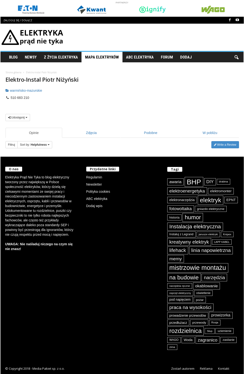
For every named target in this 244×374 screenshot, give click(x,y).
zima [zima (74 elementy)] (172, 347)
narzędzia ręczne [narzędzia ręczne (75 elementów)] (179, 285)
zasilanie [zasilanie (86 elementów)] (228, 340)
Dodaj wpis (94, 206)
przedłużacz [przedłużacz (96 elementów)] (178, 323)
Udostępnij (17, 117)
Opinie (34, 133)
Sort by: (35, 144)
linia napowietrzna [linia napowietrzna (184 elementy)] (211, 250)
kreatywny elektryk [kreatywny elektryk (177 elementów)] (189, 242)
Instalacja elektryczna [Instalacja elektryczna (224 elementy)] (195, 227)
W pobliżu (210, 133)
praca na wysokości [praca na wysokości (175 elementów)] (190, 307)
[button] (236, 57)
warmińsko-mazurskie (23, 90)
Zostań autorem (182, 368)
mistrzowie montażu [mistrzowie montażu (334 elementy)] (197, 267)
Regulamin (94, 177)
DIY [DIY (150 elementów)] (210, 181)
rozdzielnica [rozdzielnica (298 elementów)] (185, 330)
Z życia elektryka (61, 57)
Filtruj (11, 144)
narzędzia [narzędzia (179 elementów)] (214, 277)
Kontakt (223, 368)
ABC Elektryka (140, 57)
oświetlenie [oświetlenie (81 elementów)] (203, 293)
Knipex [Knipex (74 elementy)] (227, 234)
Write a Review (225, 144)
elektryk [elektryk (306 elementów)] (210, 200)
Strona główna (13, 72)
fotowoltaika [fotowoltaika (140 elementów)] (180, 208)
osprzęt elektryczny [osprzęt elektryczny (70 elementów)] (180, 293)
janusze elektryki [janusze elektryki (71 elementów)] (208, 234)
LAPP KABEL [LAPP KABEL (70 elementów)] (221, 241)
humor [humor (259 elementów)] (193, 217)
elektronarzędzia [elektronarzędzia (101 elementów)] (182, 200)
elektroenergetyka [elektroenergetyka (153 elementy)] (187, 190)
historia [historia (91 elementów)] (174, 217)
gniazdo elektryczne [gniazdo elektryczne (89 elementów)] (210, 209)
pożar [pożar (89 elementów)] (200, 300)
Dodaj (186, 57)
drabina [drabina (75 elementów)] (223, 181)
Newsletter (94, 184)
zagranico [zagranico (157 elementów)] (208, 339)
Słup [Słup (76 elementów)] (209, 330)
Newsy (31, 57)
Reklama (206, 368)
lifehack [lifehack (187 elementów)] (177, 250)
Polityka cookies (98, 191)
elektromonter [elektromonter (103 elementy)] (221, 191)
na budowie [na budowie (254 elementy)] (184, 277)
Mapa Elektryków (102, 57)
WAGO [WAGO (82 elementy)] (174, 340)
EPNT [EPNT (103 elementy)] (231, 200)
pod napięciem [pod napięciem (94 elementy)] (180, 299)
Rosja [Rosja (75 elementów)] (214, 322)
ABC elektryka (96, 199)
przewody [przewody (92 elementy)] (199, 322)
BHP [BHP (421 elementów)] (194, 182)
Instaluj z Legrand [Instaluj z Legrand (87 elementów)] (181, 234)
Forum (167, 57)
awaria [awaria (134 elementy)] (175, 181)
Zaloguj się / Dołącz (17, 20)
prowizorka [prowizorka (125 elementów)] (220, 315)
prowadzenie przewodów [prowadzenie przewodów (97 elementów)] (187, 315)
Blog (13, 57)
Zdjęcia (91, 133)
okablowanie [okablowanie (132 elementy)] (206, 286)
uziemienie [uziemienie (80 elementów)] (224, 331)
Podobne (150, 133)
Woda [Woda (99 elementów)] (188, 340)
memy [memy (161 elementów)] (175, 258)
